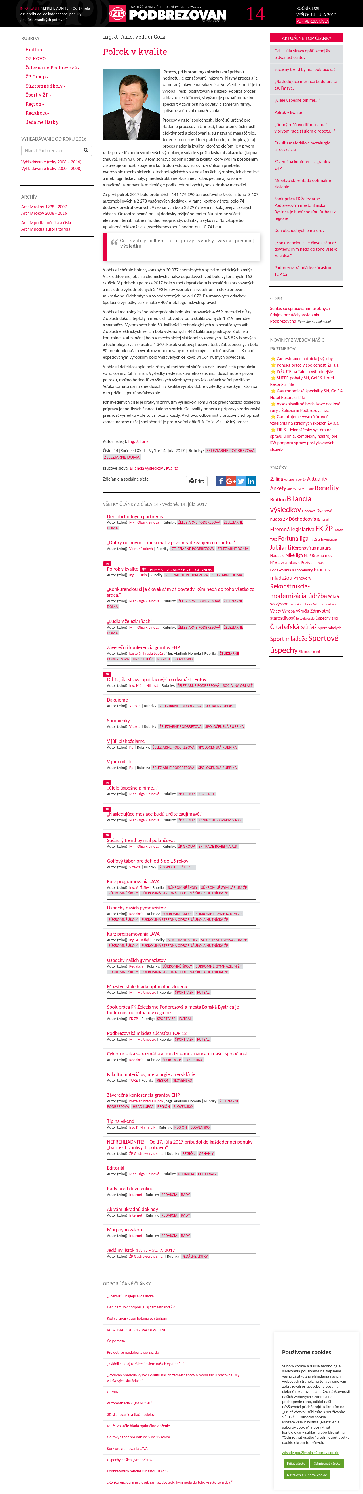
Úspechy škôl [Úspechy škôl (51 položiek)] (326, 618)
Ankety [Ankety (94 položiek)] (278, 488)
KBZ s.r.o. (207, 794)
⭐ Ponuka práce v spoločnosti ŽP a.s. (304, 365)
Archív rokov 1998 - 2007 (44, 206)
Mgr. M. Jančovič (142, 992)
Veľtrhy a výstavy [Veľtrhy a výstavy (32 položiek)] (324, 604)
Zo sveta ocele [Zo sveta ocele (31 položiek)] (305, 618)
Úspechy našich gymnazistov (130, 1459)
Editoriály (207, 1174)
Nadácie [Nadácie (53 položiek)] (277, 555)
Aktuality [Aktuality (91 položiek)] (317, 478)
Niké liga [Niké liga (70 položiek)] (294, 555)
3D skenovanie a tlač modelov (131, 1414)
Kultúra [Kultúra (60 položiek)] (324, 548)
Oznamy (206, 1153)
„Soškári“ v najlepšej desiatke (130, 1296)
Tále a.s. (187, 867)
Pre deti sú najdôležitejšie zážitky (133, 1352)
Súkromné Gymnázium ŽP (224, 887)
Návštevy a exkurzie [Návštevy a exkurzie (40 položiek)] (285, 562)
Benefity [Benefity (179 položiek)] (327, 487)
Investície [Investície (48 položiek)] (329, 539)
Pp (131, 747)
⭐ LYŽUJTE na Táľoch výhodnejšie (301, 371)
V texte (135, 706)
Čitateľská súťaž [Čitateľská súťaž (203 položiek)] (293, 626)
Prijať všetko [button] (296, 1463)
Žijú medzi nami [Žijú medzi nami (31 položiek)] (309, 652)
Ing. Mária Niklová (143, 685)
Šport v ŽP (38, 95)
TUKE (133, 1080)
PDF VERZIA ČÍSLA (312, 21)
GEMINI (113, 1391)
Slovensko (183, 659)
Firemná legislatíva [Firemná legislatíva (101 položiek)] (292, 529)
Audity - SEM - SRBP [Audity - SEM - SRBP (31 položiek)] (300, 489)
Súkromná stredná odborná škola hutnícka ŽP (185, 893)
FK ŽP (133, 1018)
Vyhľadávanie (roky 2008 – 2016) (51, 162)
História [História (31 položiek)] (314, 539)
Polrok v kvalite (288, 112)
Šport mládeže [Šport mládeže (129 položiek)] (288, 639)
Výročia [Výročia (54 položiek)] (302, 611)
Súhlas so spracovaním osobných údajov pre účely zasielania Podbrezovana (300, 315)
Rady (185, 1194)
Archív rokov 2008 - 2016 (44, 213)
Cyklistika (193, 1059)
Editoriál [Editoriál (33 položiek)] (323, 520)
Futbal (203, 992)
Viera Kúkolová (141, 548)
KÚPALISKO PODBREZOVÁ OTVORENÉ (136, 1329)
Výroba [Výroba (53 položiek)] (288, 611)
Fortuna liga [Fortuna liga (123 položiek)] (293, 538)
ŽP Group (37, 77)
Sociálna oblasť (237, 685)
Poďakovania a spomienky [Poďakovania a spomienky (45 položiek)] (291, 570)
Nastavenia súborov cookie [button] (307, 1475)
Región (35, 104)
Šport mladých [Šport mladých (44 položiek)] (330, 628)
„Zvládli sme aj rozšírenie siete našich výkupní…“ (145, 1363)
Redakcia (37, 113)
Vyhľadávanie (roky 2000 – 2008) (51, 168)
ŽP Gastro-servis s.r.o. (146, 1153)
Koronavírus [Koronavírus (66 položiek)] (304, 548)
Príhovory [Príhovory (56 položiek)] (302, 578)
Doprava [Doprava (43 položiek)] (308, 511)
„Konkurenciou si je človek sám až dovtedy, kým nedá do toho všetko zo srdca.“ (170, 1482)
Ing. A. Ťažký (139, 887)
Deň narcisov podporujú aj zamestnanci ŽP (141, 1307)
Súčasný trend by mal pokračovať (305, 69)
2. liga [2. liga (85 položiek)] (276, 478)
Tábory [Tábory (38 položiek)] (307, 604)
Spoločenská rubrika (224, 726)
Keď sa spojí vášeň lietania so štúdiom (137, 1318)
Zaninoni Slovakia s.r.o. (220, 820)
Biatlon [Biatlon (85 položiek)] (278, 499)
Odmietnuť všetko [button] (327, 1463)
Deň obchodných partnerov (300, 230)
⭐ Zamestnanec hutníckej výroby (301, 358)
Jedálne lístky (42, 122)
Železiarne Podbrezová (53, 68)
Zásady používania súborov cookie (310, 1452)
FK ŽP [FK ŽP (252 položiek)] (324, 528)
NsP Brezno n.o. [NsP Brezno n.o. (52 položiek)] (318, 555)
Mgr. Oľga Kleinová (144, 522)
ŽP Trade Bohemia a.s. (218, 846)
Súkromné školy (46, 86)
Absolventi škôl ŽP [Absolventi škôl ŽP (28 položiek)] (295, 479)
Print (196, 481)
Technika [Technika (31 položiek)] (295, 604)
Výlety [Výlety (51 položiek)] (275, 611)
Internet (135, 1194)
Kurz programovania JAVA (127, 1448)
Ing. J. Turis (138, 441)
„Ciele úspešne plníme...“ (297, 100)
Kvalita (172, 468)
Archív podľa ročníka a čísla (46, 222)
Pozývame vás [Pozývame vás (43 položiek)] (312, 562)
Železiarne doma (122, 457)
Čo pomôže (116, 1341)
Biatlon (34, 49)
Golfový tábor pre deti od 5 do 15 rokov (138, 1437)
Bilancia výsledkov (146, 468)
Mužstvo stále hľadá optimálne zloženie (138, 1425)
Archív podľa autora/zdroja (45, 229)
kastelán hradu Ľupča (146, 653)
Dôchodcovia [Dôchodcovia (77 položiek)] (302, 519)
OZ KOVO (36, 58)
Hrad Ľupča (143, 659)
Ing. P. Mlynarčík (142, 1127)
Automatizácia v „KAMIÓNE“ (130, 1403)
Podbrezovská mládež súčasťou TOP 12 (138, 1471)
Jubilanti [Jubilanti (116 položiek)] (280, 547)
